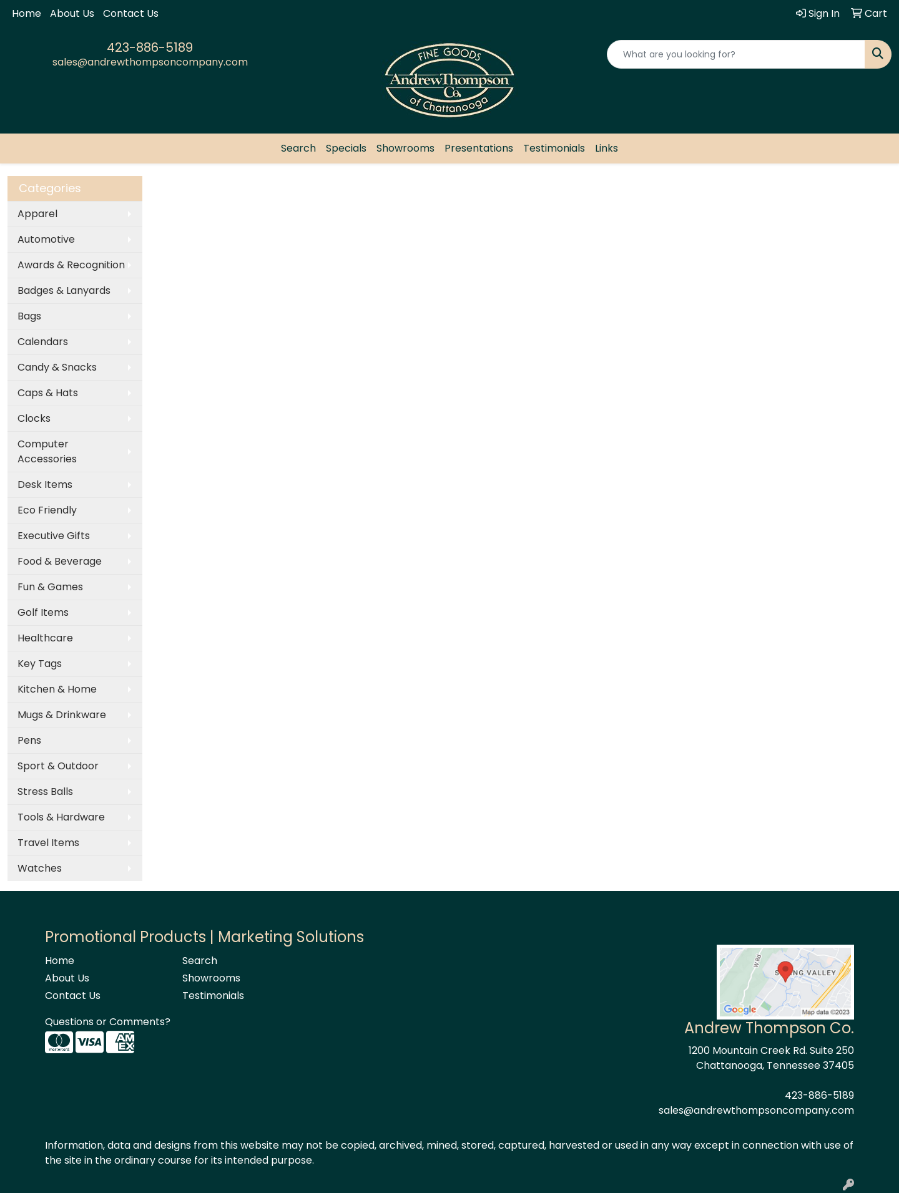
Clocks (34, 418)
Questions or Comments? (107, 1022)
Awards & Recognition (71, 265)
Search (298, 148)
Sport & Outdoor (58, 766)
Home (26, 13)
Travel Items (48, 842)
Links (606, 148)
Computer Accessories (47, 451)
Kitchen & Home (57, 689)
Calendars (42, 341)
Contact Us (131, 13)
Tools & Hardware (61, 817)
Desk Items (44, 484)
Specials (346, 148)
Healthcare (45, 638)
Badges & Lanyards (64, 290)
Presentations (479, 148)
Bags (29, 316)
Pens (29, 740)
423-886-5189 (150, 47)
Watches (39, 868)
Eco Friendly (47, 510)
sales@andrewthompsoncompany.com (150, 62)
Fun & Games (50, 587)
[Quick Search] (736, 54)
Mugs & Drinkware (61, 715)
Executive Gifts (53, 535)
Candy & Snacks (57, 367)
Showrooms (405, 148)
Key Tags (39, 663)
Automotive (46, 239)
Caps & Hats (47, 393)
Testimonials (554, 148)
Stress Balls (45, 791)
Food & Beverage (59, 561)
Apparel (37, 214)
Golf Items (43, 612)
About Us (72, 13)
